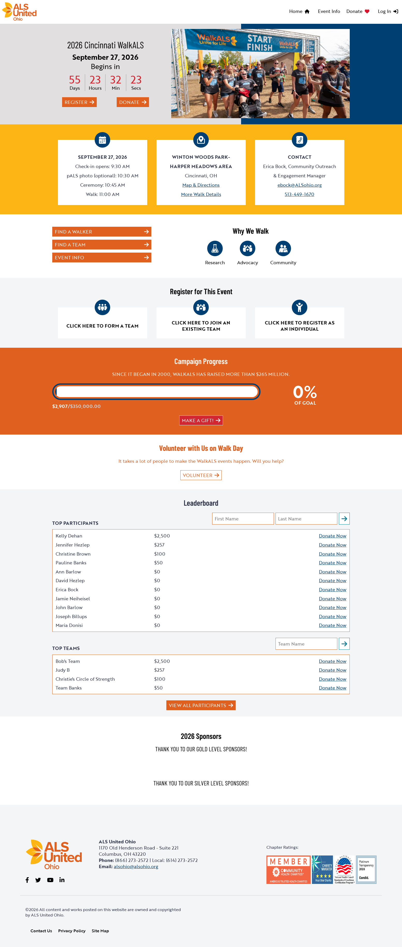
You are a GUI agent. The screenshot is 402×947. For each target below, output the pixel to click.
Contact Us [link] (41, 931)
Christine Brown (73, 554)
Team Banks (69, 688)
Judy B (63, 670)
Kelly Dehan (69, 536)
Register (76, 102)
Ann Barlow (68, 572)
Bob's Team (68, 661)
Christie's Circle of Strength (85, 679)
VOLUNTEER (197, 475)
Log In (384, 11)
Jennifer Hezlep (73, 545)
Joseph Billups (71, 616)
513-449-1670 (299, 194)
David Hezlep (70, 580)
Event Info (329, 11)
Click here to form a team (102, 325)
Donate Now (332, 536)
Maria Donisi (69, 625)
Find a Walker (73, 231)
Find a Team (70, 244)
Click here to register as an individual (299, 325)
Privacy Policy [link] (72, 931)
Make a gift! (197, 420)
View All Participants (197, 705)
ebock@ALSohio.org (300, 184)
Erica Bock (67, 589)
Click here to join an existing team (201, 325)
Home (295, 11)
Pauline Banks (71, 562)
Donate (354, 11)
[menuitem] (300, 12)
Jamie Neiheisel (73, 598)
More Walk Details (201, 194)
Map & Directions (201, 184)
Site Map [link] (100, 931)
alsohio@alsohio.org (136, 866)
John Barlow (69, 607)
